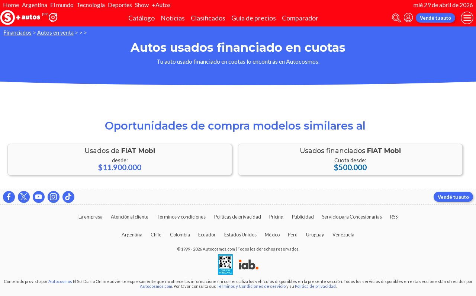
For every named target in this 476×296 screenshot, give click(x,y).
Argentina (34, 4)
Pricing (276, 217)
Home (11, 4)
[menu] (467, 18)
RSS (394, 217)
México (272, 235)
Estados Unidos (240, 235)
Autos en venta (55, 32)
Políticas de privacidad (237, 217)
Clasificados (208, 18)
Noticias (173, 18)
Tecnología (91, 4)
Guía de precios (253, 18)
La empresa (90, 217)
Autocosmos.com (156, 286)
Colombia (180, 235)
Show (142, 4)
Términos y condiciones (181, 217)
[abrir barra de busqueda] (396, 18)
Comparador (300, 18)
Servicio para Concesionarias (352, 217)
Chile (156, 235)
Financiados (18, 32)
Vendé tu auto (435, 18)
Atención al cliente (129, 217)
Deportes (120, 4)
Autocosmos (60, 281)
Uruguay (315, 235)
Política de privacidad (315, 286)
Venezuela (343, 235)
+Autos (161, 4)
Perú (293, 235)
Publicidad (303, 217)
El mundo (62, 4)
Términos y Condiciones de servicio (251, 286)
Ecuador (207, 235)
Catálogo (141, 18)
